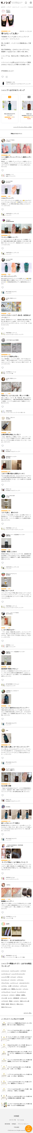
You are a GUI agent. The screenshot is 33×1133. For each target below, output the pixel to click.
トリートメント (5, 970)
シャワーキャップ (5, 974)
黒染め (10, 1001)
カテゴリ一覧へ (28, 1013)
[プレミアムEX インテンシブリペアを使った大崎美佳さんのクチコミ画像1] (7, 20)
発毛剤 (7, 1004)
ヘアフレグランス (5, 992)
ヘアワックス (23, 986)
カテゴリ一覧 (12, 1120)
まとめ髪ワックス (5, 989)
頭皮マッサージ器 (24, 1001)
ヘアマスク (23, 970)
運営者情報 (7, 1124)
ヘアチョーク (23, 998)
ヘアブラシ (4, 986)
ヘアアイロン (20, 980)
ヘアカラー (12, 995)
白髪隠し (23, 995)
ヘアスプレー (15, 986)
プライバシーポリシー (23, 1124)
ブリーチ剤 (4, 998)
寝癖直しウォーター (16, 989)
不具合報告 (16, 1127)
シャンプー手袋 (5, 977)
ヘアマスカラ (4, 1001)
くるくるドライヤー (24, 983)
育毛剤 (3, 1004)
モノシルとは (20, 1120)
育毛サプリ (13, 1004)
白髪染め (18, 995)
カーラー (10, 998)
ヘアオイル (20, 977)
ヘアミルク (13, 977)
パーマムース (4, 995)
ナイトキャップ (5, 980)
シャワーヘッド (14, 983)
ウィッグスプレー (21, 992)
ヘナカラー (16, 1001)
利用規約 (14, 1124)
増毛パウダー (20, 1004)
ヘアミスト (25, 989)
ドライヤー (13, 980)
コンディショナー (14, 970)
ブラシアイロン (5, 983)
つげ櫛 (9, 986)
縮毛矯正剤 (16, 998)
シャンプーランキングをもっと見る (22, 127)
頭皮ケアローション (6, 1007)
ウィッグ (13, 992)
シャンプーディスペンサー (18, 974)
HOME (16, 1116)
